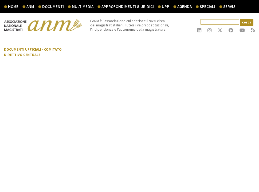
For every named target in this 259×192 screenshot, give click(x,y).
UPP (165, 6)
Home (13, 6)
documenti (53, 6)
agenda (184, 6)
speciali (207, 6)
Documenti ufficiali (22, 49)
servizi (230, 6)
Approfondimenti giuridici (127, 6)
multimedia (82, 6)
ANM (30, 6)
